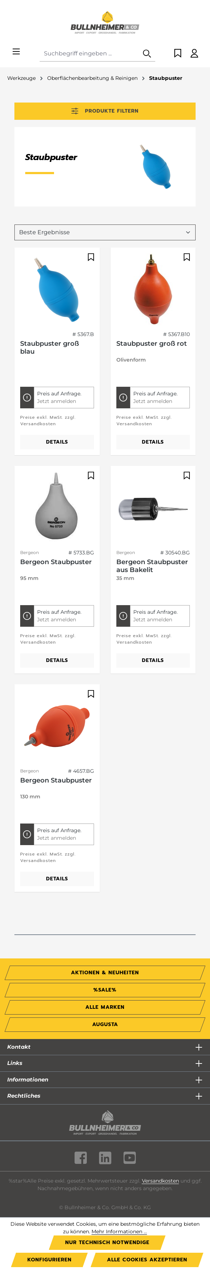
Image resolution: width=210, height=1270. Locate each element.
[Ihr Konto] (194, 54)
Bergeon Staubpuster (56, 562)
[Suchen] (147, 54)
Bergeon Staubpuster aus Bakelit (152, 566)
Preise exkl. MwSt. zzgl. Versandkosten (48, 420)
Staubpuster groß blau (49, 347)
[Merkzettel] (178, 54)
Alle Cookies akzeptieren (147, 1260)
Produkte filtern (104, 111)
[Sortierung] (105, 232)
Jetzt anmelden (56, 401)
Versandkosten (160, 1181)
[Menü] (16, 52)
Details (57, 442)
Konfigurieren (49, 1260)
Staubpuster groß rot (151, 344)
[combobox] (89, 54)
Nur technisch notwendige (107, 1242)
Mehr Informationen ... (119, 1231)
